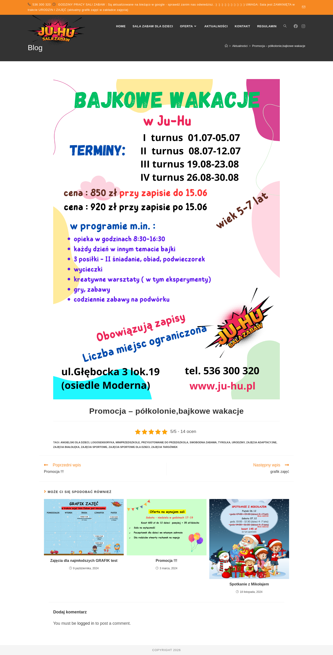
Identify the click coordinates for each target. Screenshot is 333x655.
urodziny (238, 442)
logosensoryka (102, 442)
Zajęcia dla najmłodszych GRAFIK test (83, 561)
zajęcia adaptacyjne (261, 442)
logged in (85, 623)
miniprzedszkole (128, 442)
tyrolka (224, 442)
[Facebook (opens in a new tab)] (296, 26)
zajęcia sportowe (94, 447)
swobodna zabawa (203, 442)
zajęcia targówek (164, 447)
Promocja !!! (166, 561)
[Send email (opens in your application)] (303, 7)
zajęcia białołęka (66, 447)
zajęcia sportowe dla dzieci (129, 447)
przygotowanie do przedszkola (164, 442)
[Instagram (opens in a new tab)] (303, 26)
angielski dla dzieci (75, 442)
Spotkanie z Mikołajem (249, 584)
